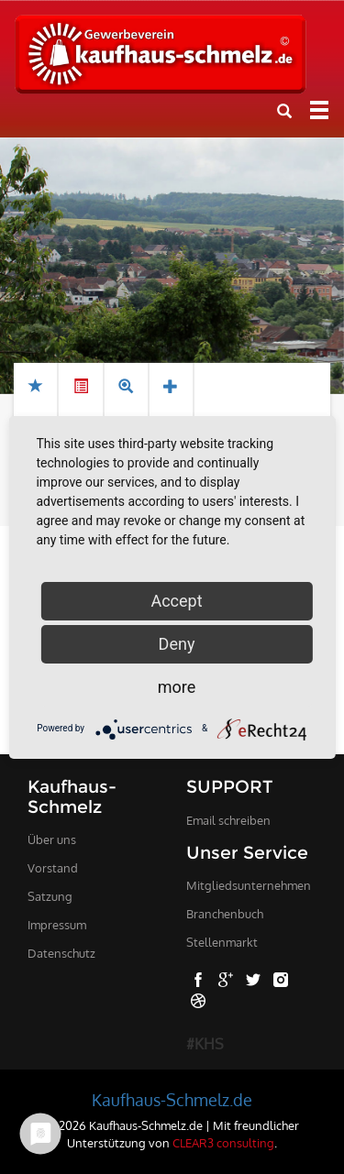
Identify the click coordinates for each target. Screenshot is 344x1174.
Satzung (50, 896)
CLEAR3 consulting (223, 1142)
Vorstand (53, 868)
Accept (176, 600)
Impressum (57, 924)
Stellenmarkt (222, 942)
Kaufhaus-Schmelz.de (172, 1100)
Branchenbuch (224, 913)
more (177, 687)
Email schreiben (228, 820)
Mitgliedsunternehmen (248, 885)
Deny (177, 643)
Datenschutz (61, 953)
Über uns (52, 839)
